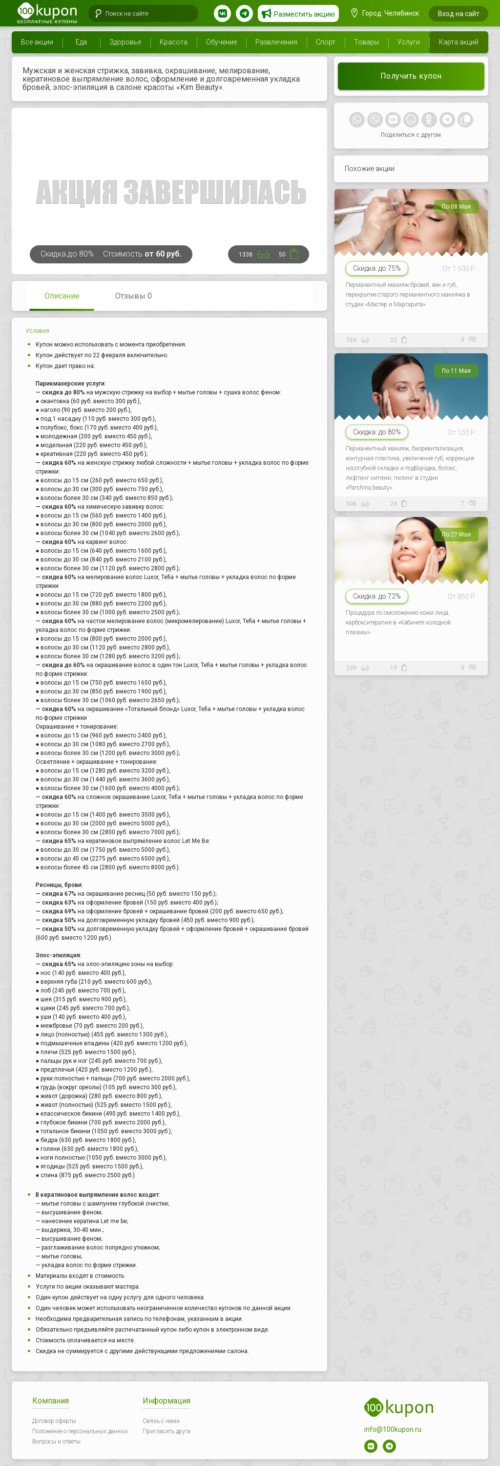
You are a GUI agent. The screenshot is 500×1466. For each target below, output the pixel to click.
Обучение (221, 42)
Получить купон (411, 76)
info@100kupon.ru (392, 1429)
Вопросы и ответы (56, 1441)
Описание (62, 296)
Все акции (37, 42)
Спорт (325, 42)
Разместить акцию (304, 14)
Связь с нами (161, 1421)
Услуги (408, 42)
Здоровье (125, 42)
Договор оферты (54, 1421)
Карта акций (459, 42)
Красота (174, 42)
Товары (366, 42)
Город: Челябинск (385, 13)
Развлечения (276, 42)
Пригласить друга (166, 1431)
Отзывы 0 (133, 296)
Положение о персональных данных (80, 1431)
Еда (81, 42)
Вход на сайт (458, 14)
